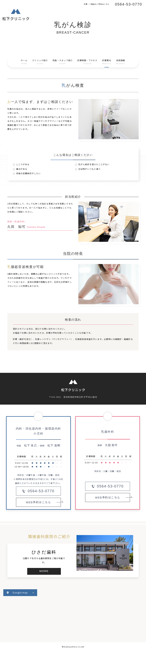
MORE (44, 571)
